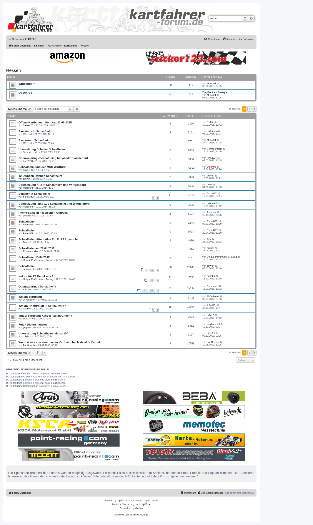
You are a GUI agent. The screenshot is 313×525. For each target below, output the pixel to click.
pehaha (27, 215)
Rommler (212, 212)
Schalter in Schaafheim (34, 193)
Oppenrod (25, 92)
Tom (25, 242)
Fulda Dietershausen (32, 324)
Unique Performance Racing (38, 260)
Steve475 (28, 125)
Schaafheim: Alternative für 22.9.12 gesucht (48, 239)
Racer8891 (29, 224)
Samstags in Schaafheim (35, 131)
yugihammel (29, 327)
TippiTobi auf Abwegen (215, 92)
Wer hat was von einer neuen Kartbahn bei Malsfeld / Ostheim (60, 342)
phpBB (120, 500)
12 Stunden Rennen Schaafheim (40, 176)
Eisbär (210, 122)
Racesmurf (212, 286)
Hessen (13, 70)
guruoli (210, 248)
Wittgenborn (26, 83)
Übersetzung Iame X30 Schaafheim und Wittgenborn (54, 203)
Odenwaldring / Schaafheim (37, 286)
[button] (254, 108)
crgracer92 (29, 269)
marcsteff (28, 187)
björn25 (211, 333)
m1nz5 (210, 315)
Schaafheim (26, 221)
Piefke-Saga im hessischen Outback (43, 212)
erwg (25, 170)
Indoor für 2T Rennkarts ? (35, 276)
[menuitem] (32, 39)
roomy (26, 308)
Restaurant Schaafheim (34, 140)
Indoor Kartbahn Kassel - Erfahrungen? (45, 315)
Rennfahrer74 (30, 251)
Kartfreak (28, 289)
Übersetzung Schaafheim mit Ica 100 (43, 333)
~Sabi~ (27, 336)
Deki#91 (211, 166)
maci (209, 184)
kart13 (26, 318)
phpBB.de (145, 504)
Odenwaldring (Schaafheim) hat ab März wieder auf (53, 158)
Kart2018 (28, 161)
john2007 (212, 157)
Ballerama (212, 131)
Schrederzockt (30, 152)
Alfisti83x (211, 305)
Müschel (211, 83)
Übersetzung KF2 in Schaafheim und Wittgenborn (52, 184)
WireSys (139, 508)
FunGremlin (29, 345)
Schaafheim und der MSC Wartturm (42, 167)
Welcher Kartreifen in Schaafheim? (42, 305)
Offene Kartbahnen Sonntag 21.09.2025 (45, 122)
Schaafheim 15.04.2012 (34, 257)
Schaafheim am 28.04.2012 (36, 248)
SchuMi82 (28, 196)
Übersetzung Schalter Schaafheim (41, 149)
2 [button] (249, 109)
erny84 (26, 179)
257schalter (29, 299)
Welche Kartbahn (30, 296)
